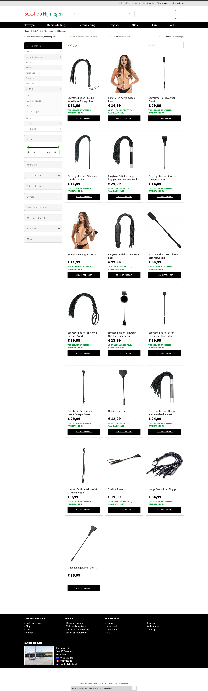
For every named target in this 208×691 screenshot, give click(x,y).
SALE (172, 25)
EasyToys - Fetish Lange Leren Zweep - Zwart (81, 412)
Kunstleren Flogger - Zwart (82, 254)
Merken (29, 632)
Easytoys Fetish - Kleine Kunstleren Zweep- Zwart (82, 99)
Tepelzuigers (31, 129)
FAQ (108, 632)
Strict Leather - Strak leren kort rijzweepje (163, 256)
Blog (28, 626)
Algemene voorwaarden (89, 683)
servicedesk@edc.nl (66, 664)
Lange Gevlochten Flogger (162, 489)
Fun (154, 25)
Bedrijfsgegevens (34, 623)
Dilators (29, 51)
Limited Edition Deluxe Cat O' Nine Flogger (82, 491)
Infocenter (112, 629)
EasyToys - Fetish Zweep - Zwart (162, 99)
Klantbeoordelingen (122, 683)
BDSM (135, 25)
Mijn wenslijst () (177, 3)
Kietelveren (30, 62)
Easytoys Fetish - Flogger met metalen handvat (162, 412)
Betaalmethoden (74, 623)
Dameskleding (56, 25)
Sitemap (151, 629)
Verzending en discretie (77, 629)
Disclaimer (102, 683)
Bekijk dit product (84, 118)
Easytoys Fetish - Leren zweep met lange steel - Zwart (161, 334)
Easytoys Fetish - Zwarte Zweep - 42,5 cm (162, 177)
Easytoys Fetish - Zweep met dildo (124, 256)
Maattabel (112, 626)
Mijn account (162, 3)
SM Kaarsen (30, 83)
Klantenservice (148, 3)
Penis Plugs (30, 73)
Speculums (30, 118)
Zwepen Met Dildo (34, 101)
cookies (108, 688)
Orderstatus (153, 626)
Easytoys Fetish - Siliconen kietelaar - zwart (82, 177)
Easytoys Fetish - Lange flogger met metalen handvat (124, 177)
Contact (110, 623)
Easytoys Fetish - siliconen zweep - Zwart (82, 334)
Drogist (114, 25)
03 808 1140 (64, 660)
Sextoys (29, 25)
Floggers (30, 106)
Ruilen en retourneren (77, 632)
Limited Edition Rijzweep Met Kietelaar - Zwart (122, 334)
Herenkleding (87, 25)
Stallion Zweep (116, 489)
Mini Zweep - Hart (117, 411)
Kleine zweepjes (33, 111)
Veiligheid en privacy (76, 626)
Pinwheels (30, 78)
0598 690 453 (64, 657)
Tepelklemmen (31, 123)
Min (28, 152)
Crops (29, 95)
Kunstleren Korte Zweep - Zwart (122, 99)
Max (48, 152)
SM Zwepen (31, 89)
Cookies (151, 623)
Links (28, 629)
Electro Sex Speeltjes (34, 57)
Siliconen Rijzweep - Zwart (82, 567)
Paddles (29, 67)
